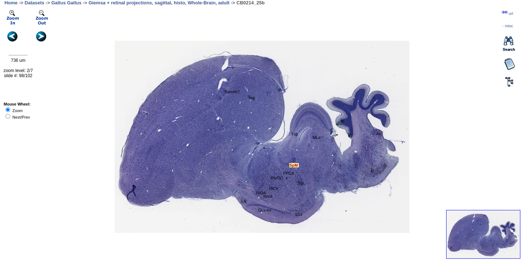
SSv (298, 214)
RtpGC (276, 178)
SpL (301, 183)
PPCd (288, 173)
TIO (294, 134)
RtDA (261, 193)
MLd (316, 137)
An (378, 134)
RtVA (268, 196)
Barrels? (232, 92)
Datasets (34, 2)
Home (10, 2)
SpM (294, 165)
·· (507, 26)
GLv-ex (264, 210)
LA (243, 201)
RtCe (273, 188)
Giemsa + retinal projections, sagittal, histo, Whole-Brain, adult (159, 2)
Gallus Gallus (66, 2)
